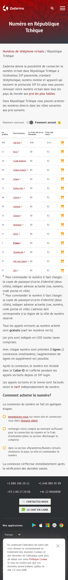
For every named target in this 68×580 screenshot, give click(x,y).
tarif (17, 387)
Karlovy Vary (18, 188)
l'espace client (29, 420)
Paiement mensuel (13, 122)
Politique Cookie (38, 559)
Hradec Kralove (19, 170)
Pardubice (17, 224)
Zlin (15, 270)
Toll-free (16, 142)
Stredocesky (18, 252)
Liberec (16, 197)
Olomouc (16, 206)
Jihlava (16, 179)
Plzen (15, 234)
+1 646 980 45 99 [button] (49, 483)
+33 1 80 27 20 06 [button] (18, 491)
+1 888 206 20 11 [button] (18, 483)
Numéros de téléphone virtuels (23, 51)
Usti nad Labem (20, 261)
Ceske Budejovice (20, 161)
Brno (15, 151)
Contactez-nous (35, 502)
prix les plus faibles (42, 94)
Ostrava (16, 215)
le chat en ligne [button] (35, 510)
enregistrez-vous (18, 416)
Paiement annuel (48, 123)
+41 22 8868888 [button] (50, 491)
